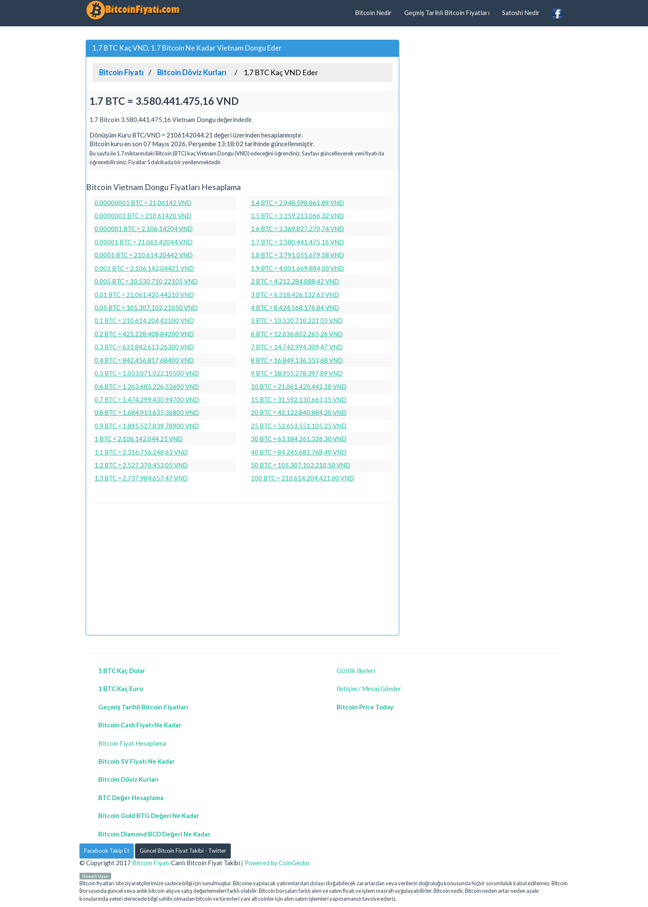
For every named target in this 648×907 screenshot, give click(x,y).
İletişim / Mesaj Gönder (369, 688)
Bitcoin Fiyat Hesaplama (132, 743)
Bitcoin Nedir (373, 12)
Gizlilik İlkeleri (356, 670)
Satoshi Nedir (521, 12)
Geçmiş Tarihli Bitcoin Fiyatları (447, 12)
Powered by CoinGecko (277, 862)
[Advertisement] (242, 570)
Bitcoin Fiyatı (151, 862)
